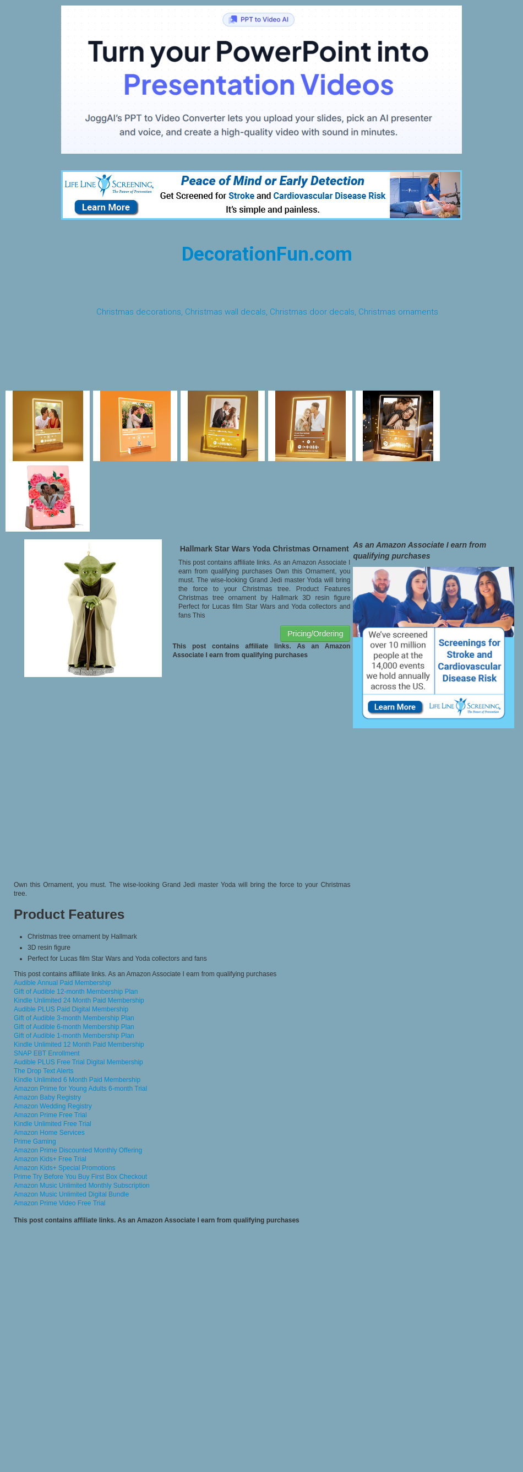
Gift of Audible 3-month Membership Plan (74, 1018)
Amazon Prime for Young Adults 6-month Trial (80, 1088)
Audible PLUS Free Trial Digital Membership (78, 1062)
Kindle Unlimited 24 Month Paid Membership (79, 1000)
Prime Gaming (35, 1141)
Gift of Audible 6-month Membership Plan (74, 1027)
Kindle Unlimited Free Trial (52, 1124)
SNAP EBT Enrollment (47, 1053)
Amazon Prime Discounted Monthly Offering (78, 1150)
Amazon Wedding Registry (53, 1106)
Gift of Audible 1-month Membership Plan (74, 1036)
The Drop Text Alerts (44, 1071)
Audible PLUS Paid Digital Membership (71, 1009)
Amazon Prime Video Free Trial (60, 1203)
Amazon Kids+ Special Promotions (64, 1168)
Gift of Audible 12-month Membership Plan (76, 991)
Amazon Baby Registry (47, 1097)
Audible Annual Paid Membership (62, 983)
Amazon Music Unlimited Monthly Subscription (82, 1185)
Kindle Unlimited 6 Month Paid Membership (77, 1080)
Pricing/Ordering (315, 633)
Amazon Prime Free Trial (50, 1115)
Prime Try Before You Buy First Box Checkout (80, 1177)
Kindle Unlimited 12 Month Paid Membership (79, 1044)
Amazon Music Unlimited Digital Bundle (71, 1194)
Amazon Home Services (49, 1133)
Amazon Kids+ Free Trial (50, 1159)
